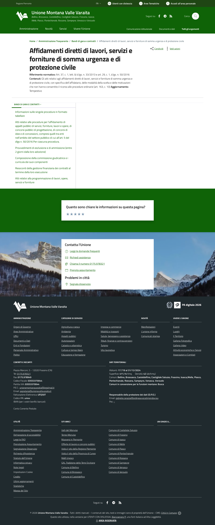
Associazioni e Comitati (184, 354)
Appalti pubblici (68, 336)
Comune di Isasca (117, 439)
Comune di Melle (117, 444)
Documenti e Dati (22, 340)
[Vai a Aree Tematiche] (149, 3)
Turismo (104, 345)
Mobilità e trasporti (110, 331)
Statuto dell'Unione (23, 458)
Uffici (16, 336)
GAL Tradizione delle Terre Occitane (78, 462)
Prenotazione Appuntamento (28, 444)
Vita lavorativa (108, 350)
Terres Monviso (68, 435)
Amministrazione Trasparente (53, 41)
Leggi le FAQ (20, 439)
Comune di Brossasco (71, 472)
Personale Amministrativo (26, 350)
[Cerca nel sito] (195, 16)
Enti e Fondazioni (22, 345)
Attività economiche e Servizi (187, 350)
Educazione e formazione (73, 354)
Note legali (19, 467)
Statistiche (19, 486)
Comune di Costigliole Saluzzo (123, 430)
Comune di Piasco (117, 449)
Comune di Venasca (118, 467)
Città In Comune (169, 513)
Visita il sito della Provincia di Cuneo (78, 453)
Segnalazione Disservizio (25, 449)
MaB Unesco (67, 458)
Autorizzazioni (68, 340)
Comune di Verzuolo (118, 472)
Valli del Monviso (69, 430)
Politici (17, 354)
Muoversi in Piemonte (71, 439)
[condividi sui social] (156, 48)
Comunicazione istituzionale (139, 29)
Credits (17, 476)
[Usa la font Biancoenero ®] (120, 3)
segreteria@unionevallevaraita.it (35, 391)
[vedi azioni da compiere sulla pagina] (172, 48)
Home (32, 41)
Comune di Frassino (118, 435)
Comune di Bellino (70, 467)
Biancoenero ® (119, 517)
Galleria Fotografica (182, 340)
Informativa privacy (23, 462)
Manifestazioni (148, 327)
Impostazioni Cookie (23, 472)
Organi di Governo (22, 327)
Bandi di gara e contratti (84, 41)
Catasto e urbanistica (71, 345)
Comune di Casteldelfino (73, 476)
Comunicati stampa (150, 336)
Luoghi (176, 331)
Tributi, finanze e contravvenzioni (116, 340)
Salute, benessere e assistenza (115, 336)
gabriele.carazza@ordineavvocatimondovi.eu (137, 398)
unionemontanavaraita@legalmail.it (37, 387)
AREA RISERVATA (105, 520)
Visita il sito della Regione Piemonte (78, 449)
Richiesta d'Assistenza (24, 453)
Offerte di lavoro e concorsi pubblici (78, 444)
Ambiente (66, 331)
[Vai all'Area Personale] (181, 3)
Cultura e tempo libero (72, 350)
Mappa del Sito (21, 490)
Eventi (176, 327)
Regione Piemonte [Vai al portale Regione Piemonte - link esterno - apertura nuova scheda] (24, 3)
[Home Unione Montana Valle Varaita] (55, 16)
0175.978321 (24, 373)
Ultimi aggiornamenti (24, 481)
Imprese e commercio (111, 327)
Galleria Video (179, 345)
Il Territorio (178, 336)
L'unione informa (149, 331)
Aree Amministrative (23, 331)
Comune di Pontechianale (121, 453)
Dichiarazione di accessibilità (27, 435)
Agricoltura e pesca (70, 327)
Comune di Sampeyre (119, 462)
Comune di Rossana (118, 458)
